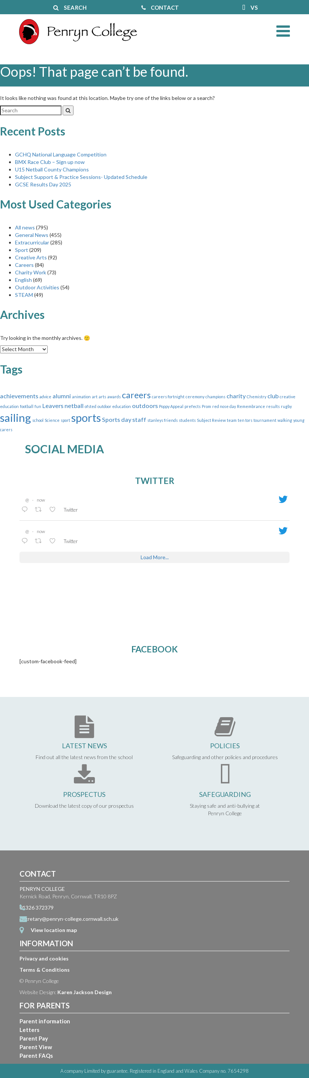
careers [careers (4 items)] (136, 395)
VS (250, 7)
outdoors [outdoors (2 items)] (145, 405)
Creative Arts (31, 257)
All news (25, 227)
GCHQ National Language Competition (60, 154)
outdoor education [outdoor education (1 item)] (114, 406)
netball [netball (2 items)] (74, 405)
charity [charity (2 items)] (236, 395)
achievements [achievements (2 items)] (19, 395)
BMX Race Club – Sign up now (50, 162)
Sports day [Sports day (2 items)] (116, 419)
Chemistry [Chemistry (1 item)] (256, 396)
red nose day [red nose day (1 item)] (224, 406)
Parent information (45, 1021)
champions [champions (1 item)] (215, 396)
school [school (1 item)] (38, 420)
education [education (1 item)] (9, 406)
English (23, 280)
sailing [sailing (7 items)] (15, 417)
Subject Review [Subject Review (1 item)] (211, 420)
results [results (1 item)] (273, 406)
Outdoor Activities (37, 287)
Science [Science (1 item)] (52, 420)
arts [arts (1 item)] (102, 396)
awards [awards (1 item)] (114, 396)
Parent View (36, 1047)
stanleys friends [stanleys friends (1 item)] (162, 420)
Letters (29, 1029)
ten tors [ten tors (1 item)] (245, 420)
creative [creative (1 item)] (288, 396)
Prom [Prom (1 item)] (206, 406)
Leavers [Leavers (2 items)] (52, 405)
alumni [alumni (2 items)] (61, 395)
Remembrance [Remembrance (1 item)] (251, 406)
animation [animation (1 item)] (81, 396)
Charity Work (30, 272)
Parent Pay (34, 1038)
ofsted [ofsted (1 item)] (90, 406)
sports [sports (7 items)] (86, 417)
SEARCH (70, 7)
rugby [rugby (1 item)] (286, 406)
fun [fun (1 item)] (37, 406)
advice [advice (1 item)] (45, 396)
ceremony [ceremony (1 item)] (195, 396)
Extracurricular (32, 242)
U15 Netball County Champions (52, 169)
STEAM (24, 295)
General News (31, 235)
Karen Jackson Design (84, 992)
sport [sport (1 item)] (65, 420)
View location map (54, 930)
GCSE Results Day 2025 (43, 184)
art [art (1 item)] (95, 396)
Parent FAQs (36, 1055)
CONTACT (160, 7)
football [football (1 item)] (26, 406)
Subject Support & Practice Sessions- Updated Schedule (81, 177)
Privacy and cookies (44, 958)
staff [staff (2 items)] (139, 419)
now (41, 500)
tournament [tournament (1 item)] (265, 420)
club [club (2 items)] (273, 395)
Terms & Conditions (45, 969)
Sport (21, 250)
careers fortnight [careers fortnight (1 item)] (168, 396)
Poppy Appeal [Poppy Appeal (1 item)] (171, 406)
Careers (24, 265)
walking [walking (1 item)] (285, 420)
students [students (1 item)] (187, 420)
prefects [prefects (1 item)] (192, 406)
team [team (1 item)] (232, 420)
